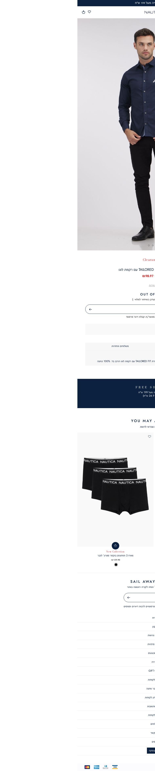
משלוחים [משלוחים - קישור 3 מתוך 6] (77, 724)
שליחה (8, 309)
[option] (136, 564)
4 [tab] (71, 245)
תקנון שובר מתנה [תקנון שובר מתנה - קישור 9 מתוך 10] (77, 688)
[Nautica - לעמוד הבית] (76, 12)
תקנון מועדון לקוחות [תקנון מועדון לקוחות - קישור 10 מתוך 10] (77, 697)
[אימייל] (77, 597)
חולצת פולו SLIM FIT (117, 555)
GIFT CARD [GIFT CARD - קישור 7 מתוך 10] (77, 671)
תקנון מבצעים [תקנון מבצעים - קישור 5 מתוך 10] (77, 653)
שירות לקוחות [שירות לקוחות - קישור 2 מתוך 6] (77, 715)
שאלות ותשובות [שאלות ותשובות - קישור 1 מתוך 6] (77, 706)
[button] (6, 12)
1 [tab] (83, 245)
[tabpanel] (77, 134)
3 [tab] (75, 245)
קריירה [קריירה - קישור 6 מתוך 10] (77, 662)
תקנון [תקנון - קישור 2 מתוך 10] (77, 626)
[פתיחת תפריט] (149, 12)
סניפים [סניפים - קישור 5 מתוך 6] (77, 742)
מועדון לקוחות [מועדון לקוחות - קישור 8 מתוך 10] (77, 680)
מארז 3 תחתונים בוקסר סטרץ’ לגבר (38, 555)
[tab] (112, 346)
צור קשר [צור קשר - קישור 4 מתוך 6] (77, 733)
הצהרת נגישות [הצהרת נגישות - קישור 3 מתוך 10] (77, 635)
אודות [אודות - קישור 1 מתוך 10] (77, 618)
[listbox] (117, 565)
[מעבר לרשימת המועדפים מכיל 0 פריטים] (12, 12)
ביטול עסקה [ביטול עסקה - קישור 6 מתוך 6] (77, 750)
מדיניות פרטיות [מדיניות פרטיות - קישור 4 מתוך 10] (77, 644)
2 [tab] (79, 245)
